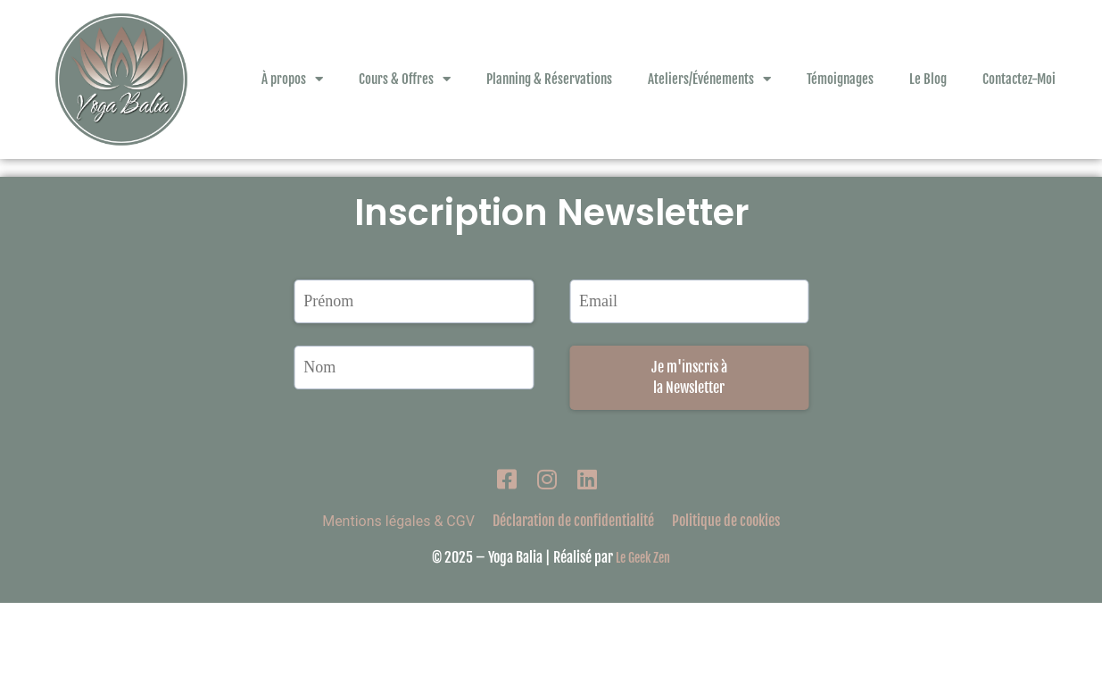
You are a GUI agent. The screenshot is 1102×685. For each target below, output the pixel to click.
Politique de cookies (726, 603)
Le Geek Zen (643, 639)
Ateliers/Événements (709, 79)
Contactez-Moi (1019, 79)
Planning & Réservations (549, 79)
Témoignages (840, 79)
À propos (292, 79)
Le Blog (928, 79)
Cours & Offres (405, 79)
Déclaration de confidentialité (573, 603)
